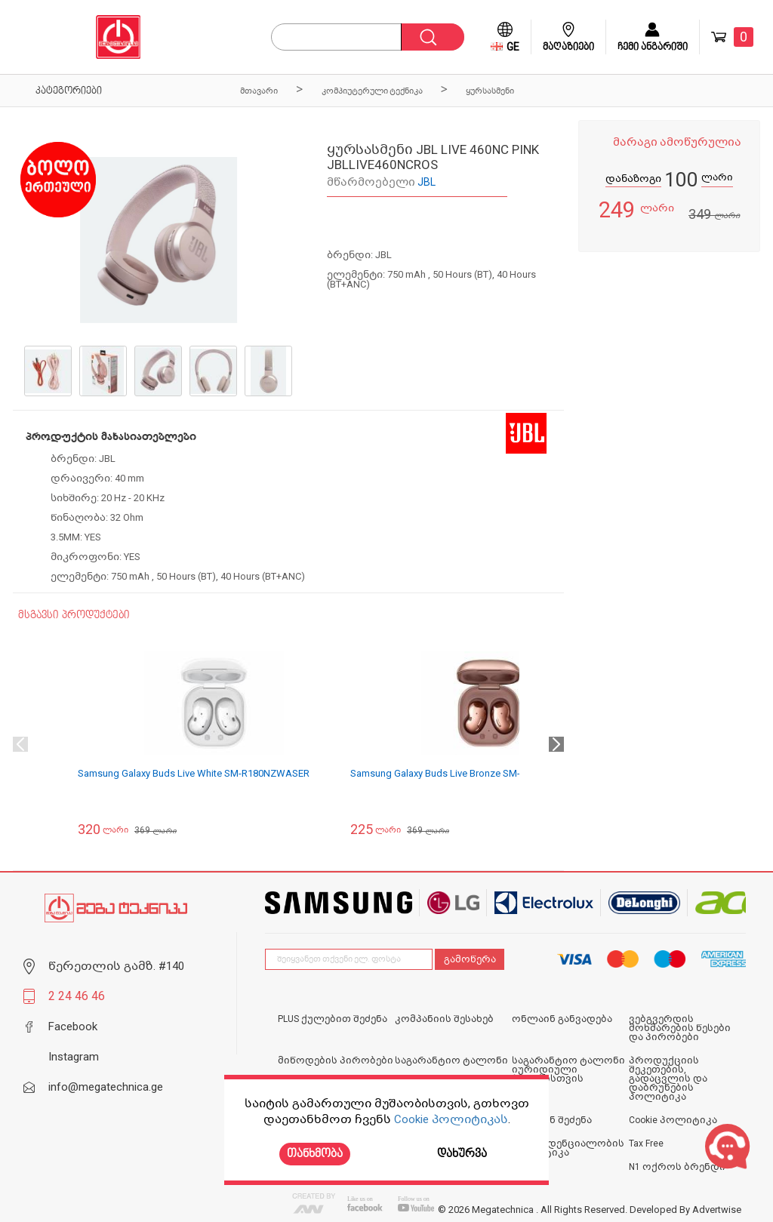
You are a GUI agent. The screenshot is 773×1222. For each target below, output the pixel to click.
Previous (20, 744)
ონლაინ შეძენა (552, 1120)
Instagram (73, 1056)
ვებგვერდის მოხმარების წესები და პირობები (680, 1028)
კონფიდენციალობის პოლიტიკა (568, 1148)
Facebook (72, 1026)
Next (556, 744)
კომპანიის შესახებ (444, 1019)
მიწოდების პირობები (335, 1060)
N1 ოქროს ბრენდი (677, 1167)
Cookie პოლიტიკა (673, 1120)
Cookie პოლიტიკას (451, 1119)
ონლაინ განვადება (562, 1019)
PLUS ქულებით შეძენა (332, 1019)
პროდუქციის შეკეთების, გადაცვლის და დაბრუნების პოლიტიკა (668, 1078)
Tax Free (646, 1143)
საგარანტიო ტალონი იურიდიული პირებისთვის (568, 1069)
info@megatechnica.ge (105, 1087)
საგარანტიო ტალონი (451, 1060)
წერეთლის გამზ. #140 (116, 966)
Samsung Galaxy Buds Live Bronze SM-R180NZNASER (468, 773)
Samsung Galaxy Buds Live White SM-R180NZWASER (194, 773)
